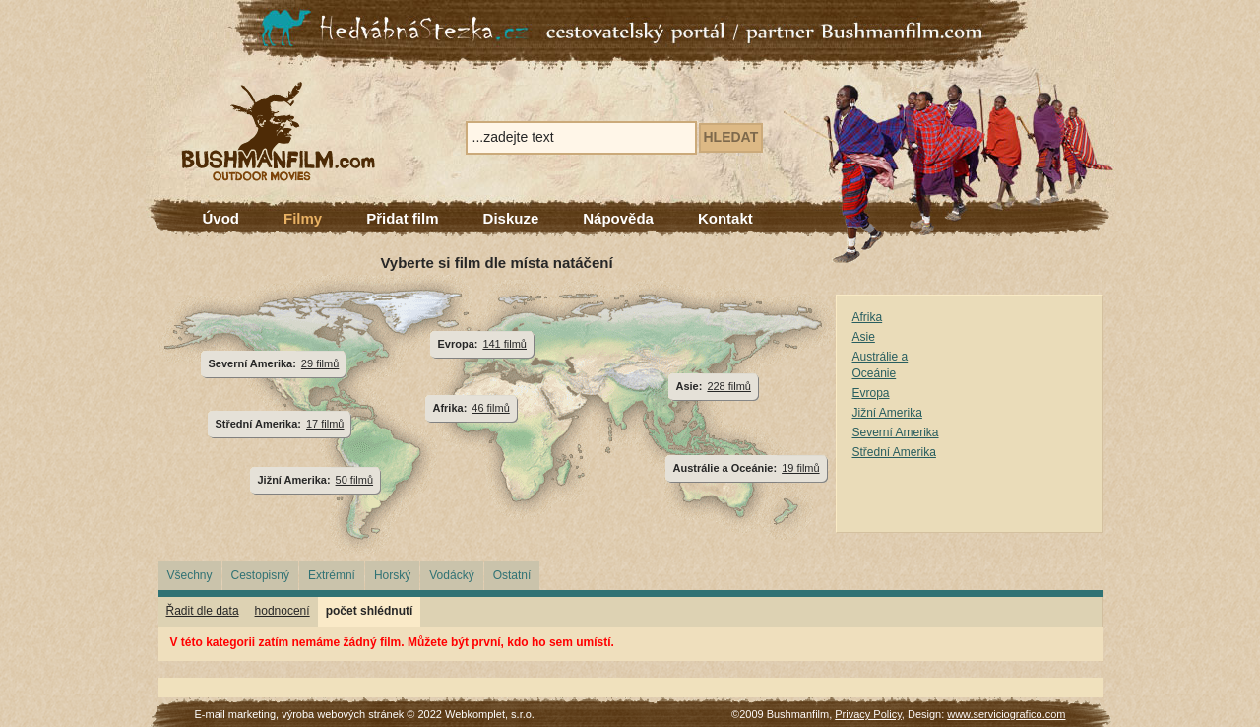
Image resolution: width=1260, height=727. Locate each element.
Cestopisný (260, 575)
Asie (863, 337)
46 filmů (490, 408)
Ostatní (512, 575)
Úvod (221, 218)
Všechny (190, 575)
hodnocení (282, 611)
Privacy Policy (868, 714)
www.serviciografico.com (1006, 714)
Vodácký (451, 575)
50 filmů (354, 480)
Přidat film (402, 218)
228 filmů (729, 386)
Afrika (867, 317)
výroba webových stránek (343, 714)
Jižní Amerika (887, 413)
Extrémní (331, 575)
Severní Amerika (895, 432)
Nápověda (618, 218)
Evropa (871, 393)
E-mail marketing (236, 714)
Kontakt (725, 218)
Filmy (303, 218)
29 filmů (320, 363)
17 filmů (325, 424)
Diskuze (511, 218)
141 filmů (504, 344)
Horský (392, 575)
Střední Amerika (894, 452)
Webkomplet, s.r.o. (490, 714)
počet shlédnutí (369, 611)
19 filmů (800, 468)
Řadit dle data (202, 611)
